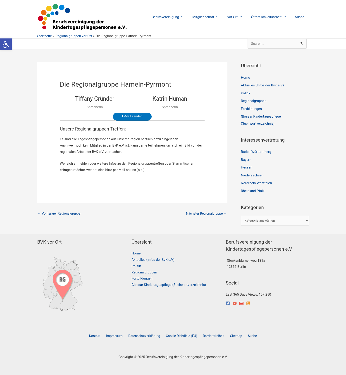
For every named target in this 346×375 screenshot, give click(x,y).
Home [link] (245, 78)
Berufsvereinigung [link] (175, 17)
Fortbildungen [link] (251, 108)
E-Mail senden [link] (132, 116)
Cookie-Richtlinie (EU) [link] (182, 334)
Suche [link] (300, 17)
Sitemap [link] (233, 334)
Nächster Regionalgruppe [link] (205, 214)
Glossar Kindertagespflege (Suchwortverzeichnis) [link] (168, 283)
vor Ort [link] (238, 17)
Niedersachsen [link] (252, 173)
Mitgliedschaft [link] (211, 17)
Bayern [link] (246, 158)
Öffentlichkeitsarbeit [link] (269, 17)
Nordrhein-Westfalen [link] (256, 181)
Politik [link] (245, 93)
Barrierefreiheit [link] (212, 334)
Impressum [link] (117, 334)
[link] (6, 44)
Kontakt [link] (99, 334)
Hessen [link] (246, 166)
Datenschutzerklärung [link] (145, 334)
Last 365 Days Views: (242, 293)
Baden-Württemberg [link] (256, 151)
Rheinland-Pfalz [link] (253, 189)
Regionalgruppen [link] (254, 100)
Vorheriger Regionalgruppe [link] (60, 214)
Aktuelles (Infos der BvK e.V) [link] (262, 85)
